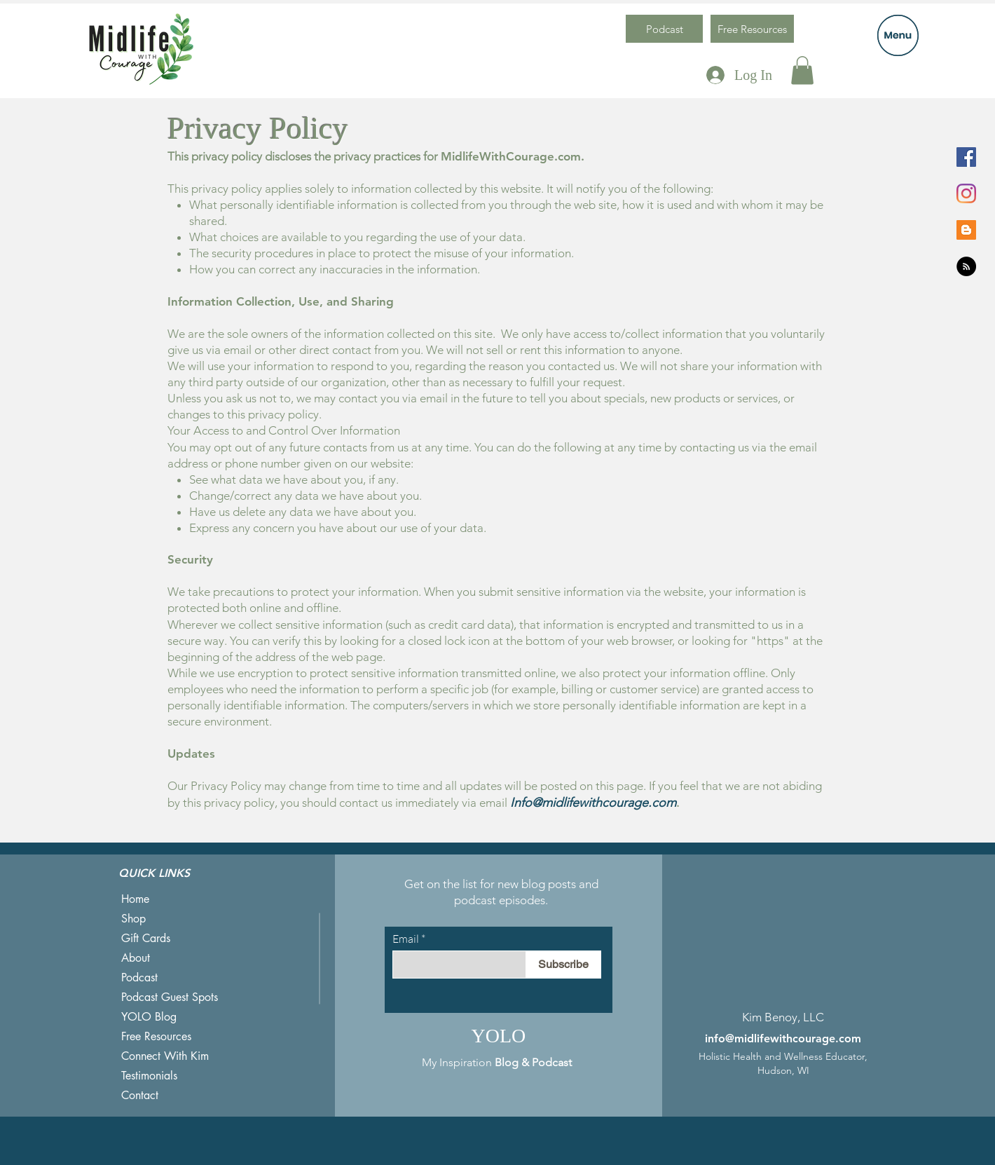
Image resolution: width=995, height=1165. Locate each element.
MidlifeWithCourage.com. (512, 156)
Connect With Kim (165, 1056)
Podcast (139, 977)
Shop (133, 918)
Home (135, 899)
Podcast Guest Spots (169, 997)
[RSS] (966, 266)
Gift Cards (145, 938)
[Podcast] (664, 29)
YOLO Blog (149, 1016)
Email (405, 938)
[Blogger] (966, 230)
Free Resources (156, 1036)
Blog (507, 1062)
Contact (139, 1095)
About (135, 958)
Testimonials (149, 1075)
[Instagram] (966, 193)
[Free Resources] (752, 29)
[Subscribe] (563, 965)
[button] (898, 35)
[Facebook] (966, 157)
